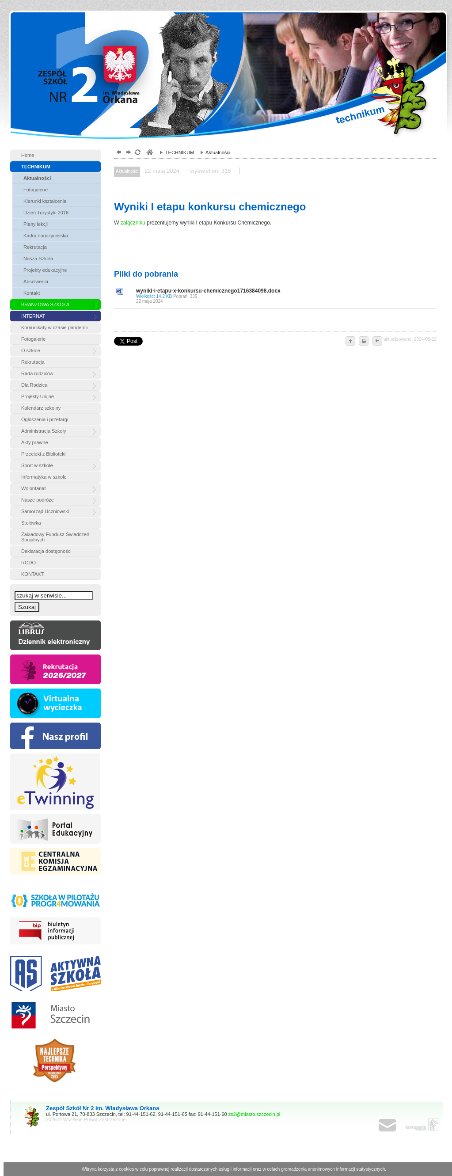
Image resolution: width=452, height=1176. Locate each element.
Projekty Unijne (37, 396)
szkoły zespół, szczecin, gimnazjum (149, 153)
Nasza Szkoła (38, 258)
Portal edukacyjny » (55, 829)
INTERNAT (33, 316)
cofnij (377, 341)
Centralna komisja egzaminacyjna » (55, 863)
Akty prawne (34, 442)
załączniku (133, 223)
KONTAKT (32, 574)
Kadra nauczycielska (45, 235)
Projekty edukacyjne (45, 270)
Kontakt (31, 293)
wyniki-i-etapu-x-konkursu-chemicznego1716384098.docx (284, 296)
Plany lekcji (35, 224)
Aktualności (37, 178)
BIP (55, 932)
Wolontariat (33, 488)
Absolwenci (35, 281)
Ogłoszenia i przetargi (44, 419)
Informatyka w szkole (44, 477)
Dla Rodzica (34, 385)
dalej (127, 153)
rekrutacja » (55, 669)
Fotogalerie (35, 189)
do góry (350, 341)
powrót (118, 153)
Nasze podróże (37, 499)
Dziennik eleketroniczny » (55, 635)
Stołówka (31, 522)
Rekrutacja (35, 247)
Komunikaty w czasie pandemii (54, 327)
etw (55, 782)
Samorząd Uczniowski (45, 511)
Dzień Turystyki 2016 (45, 212)
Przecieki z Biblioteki (43, 454)
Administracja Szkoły (43, 431)
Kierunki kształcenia (44, 201)
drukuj (363, 341)
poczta (396, 1125)
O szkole (30, 350)
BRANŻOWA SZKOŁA (45, 304)
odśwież (137, 153)
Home (27, 155)
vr (55, 703)
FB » (55, 736)
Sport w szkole (37, 465)
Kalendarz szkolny (41, 408)
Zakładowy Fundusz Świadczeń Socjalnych (55, 537)
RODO (28, 562)
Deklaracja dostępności (46, 551)
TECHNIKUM (35, 166)
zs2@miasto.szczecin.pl (254, 1114)
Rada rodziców (37, 373)
